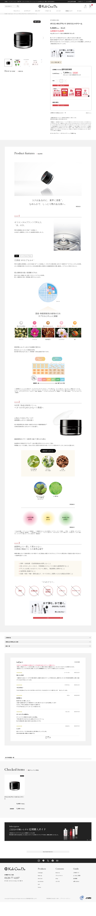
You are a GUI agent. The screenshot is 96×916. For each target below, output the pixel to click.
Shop (57, 892)
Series (39, 901)
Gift (39, 898)
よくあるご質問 (76, 889)
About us (58, 886)
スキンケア (37, 11)
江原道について (69, 11)
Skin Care (10, 13)
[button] (43, 38)
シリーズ (58, 11)
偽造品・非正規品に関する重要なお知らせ (48, 864)
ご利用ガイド (80, 1)
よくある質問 (89, 1)
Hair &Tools (40, 895)
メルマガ (58, 895)
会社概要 (75, 892)
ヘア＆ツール (48, 11)
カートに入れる (70, 108)
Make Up (40, 889)
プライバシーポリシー (65, 912)
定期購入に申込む (71, 86)
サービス (79, 11)
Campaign (40, 886)
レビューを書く (74, 671)
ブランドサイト (59, 889)
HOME (5, 13)
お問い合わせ (76, 895)
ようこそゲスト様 (72, 1)
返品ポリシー (89, 117)
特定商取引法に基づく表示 (52, 912)
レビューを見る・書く (55, 62)
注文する (55, 625)
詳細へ (87, 850)
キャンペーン (17, 11)
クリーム (16, 13)
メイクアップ (27, 11)
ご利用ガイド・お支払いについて (56, 117)
